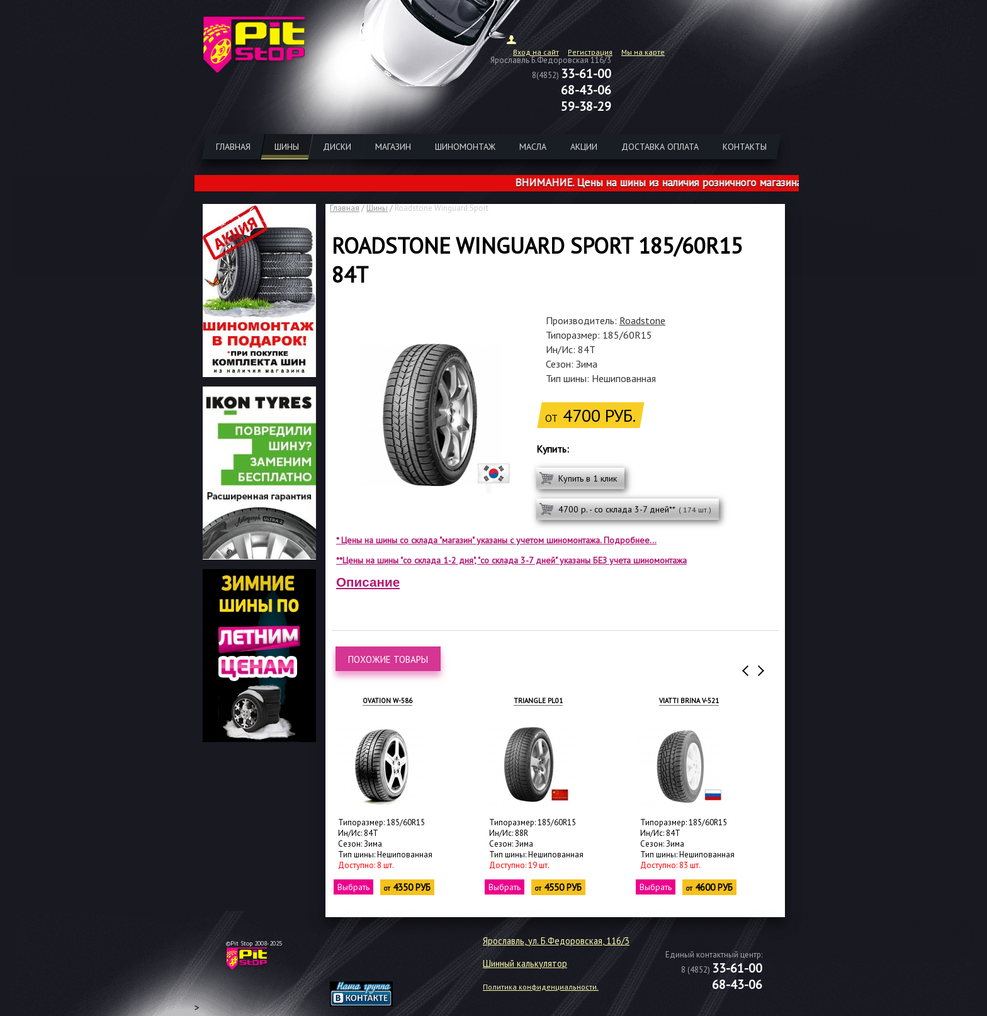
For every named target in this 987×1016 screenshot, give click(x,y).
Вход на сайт (536, 52)
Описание (368, 582)
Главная (344, 208)
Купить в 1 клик (587, 478)
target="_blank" (377, 963)
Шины (377, 208)
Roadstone (642, 320)
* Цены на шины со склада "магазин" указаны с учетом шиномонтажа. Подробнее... (496, 540)
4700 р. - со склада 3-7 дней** (634, 509)
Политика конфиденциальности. (541, 986)
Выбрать (354, 887)
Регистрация (590, 52)
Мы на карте (643, 52)
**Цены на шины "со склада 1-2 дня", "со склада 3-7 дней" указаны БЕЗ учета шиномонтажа (511, 560)
